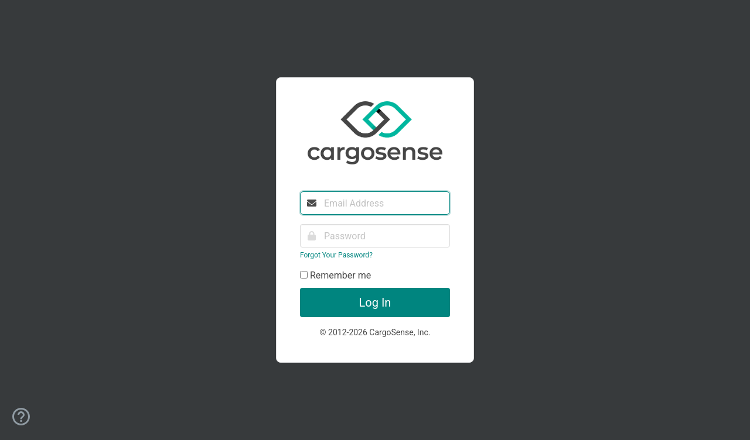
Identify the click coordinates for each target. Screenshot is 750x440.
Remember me (335, 275)
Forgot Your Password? (336, 255)
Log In (375, 302)
